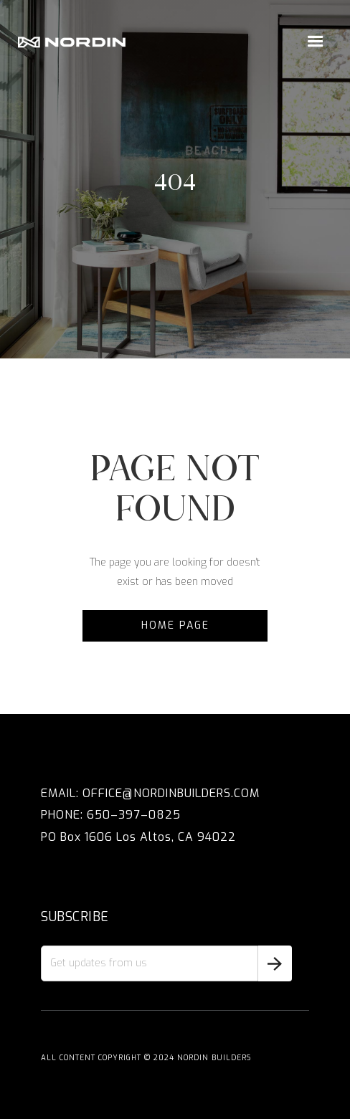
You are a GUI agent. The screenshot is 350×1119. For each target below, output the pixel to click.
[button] (315, 41)
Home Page (175, 625)
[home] (72, 42)
